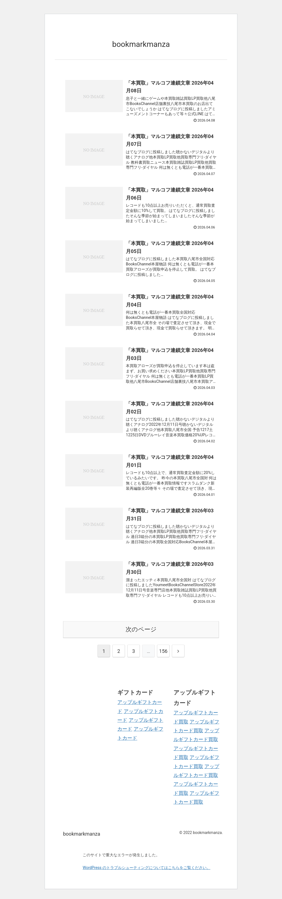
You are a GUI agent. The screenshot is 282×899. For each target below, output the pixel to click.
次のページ (141, 629)
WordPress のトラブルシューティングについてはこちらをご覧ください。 (146, 867)
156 (163, 651)
